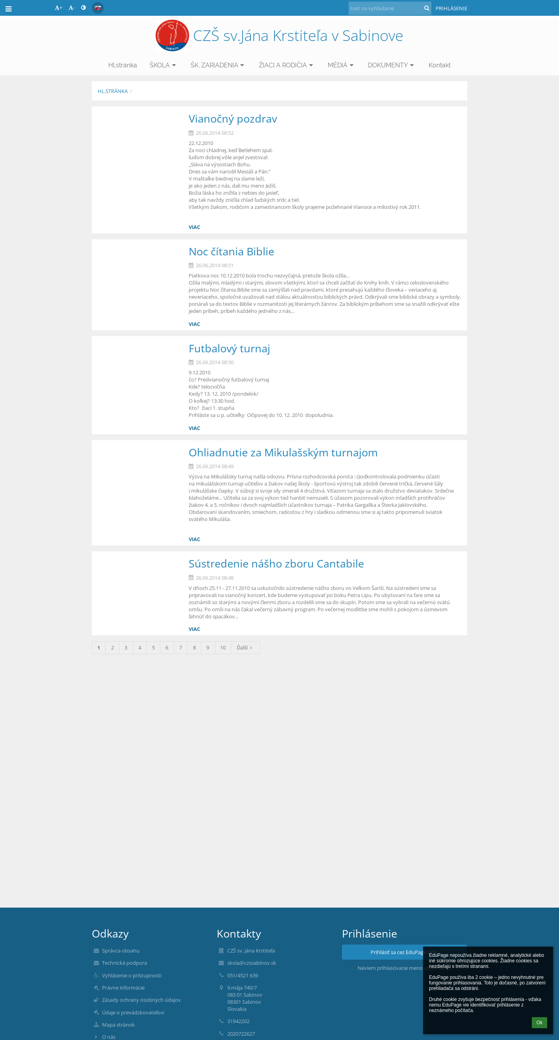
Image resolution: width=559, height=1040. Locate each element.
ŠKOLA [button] (164, 65)
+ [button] (58, 7)
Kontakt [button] (440, 65)
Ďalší (245, 647)
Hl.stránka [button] (122, 65)
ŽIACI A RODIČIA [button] (287, 65)
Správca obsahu (120, 950)
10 (223, 647)
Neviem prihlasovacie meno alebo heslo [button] (404, 967)
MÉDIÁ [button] (342, 65)
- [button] (72, 7)
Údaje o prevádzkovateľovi (133, 1012)
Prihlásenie (451, 8)
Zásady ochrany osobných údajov (141, 999)
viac (194, 227)
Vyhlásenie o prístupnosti (132, 975)
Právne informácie (123, 987)
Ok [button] (539, 1022)
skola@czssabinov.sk (251, 962)
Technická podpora (124, 962)
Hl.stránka (113, 91)
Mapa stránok (118, 1024)
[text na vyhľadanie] (390, 8)
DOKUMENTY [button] (392, 65)
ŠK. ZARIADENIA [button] (219, 65)
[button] (98, 8)
